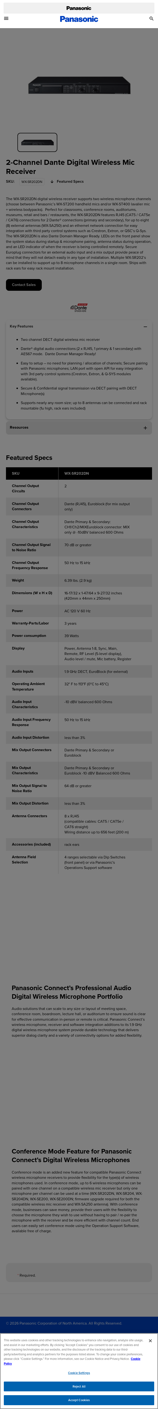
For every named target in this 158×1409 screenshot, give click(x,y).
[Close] (150, 1343)
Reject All (79, 1388)
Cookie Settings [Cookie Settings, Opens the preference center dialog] (79, 1375)
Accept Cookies (79, 1402)
